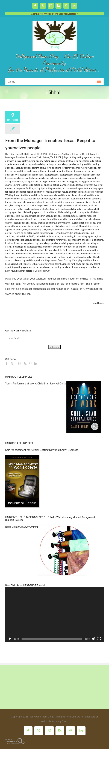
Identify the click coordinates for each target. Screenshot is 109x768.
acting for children (14, 181)
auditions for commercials (44, 195)
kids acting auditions (30, 239)
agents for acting (24, 191)
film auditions (85, 226)
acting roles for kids (23, 188)
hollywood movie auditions (60, 229)
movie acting (77, 250)
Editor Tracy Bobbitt (18, 154)
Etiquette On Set (80, 154)
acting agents (64, 160)
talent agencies (46, 263)
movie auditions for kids (67, 253)
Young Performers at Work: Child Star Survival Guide (35, 383)
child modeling (64, 212)
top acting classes (42, 267)
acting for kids (31, 181)
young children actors (21, 270)
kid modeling (66, 236)
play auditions (85, 260)
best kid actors (80, 205)
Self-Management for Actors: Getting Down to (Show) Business (41, 449)
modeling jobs (41, 250)
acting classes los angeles (85, 178)
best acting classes (39, 205)
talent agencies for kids (66, 263)
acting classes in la (45, 178)
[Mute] (93, 639)
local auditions (12, 243)
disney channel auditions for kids (72, 222)
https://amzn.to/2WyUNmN (21, 526)
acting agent (50, 160)
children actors (70, 215)
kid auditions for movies (47, 236)
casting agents (38, 209)
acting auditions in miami (50, 171)
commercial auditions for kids (52, 219)
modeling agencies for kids (72, 243)
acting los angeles (43, 184)
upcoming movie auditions (65, 267)
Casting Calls (53, 209)
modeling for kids (24, 250)
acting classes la (63, 178)
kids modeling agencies (79, 239)
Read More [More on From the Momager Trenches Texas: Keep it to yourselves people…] (98, 303)
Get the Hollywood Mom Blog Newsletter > (54, 13)
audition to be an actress (81, 191)
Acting (72, 157)
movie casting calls (26, 257)
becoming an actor (19, 205)
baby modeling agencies (62, 202)
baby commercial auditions (35, 202)
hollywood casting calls (34, 229)
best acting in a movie (61, 205)
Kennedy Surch (61, 232)
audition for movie (43, 191)
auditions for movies (80, 198)
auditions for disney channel (72, 195)
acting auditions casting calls (30, 167)
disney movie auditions (38, 226)
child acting (87, 209)
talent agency (86, 263)
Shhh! (34, 263)
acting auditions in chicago (23, 171)
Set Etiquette (24, 263)
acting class (37, 174)
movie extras (43, 257)
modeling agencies (49, 243)
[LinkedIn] (35, 363)
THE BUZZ (55, 157)
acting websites (53, 188)
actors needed (70, 188)
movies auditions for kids (78, 257)
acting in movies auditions (53, 181)
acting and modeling (35, 164)
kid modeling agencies (85, 236)
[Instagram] (19, 363)
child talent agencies (26, 215)
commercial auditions (26, 219)
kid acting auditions (80, 232)
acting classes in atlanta (22, 178)
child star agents (80, 212)
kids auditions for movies (54, 239)
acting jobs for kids (23, 184)
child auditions (49, 212)
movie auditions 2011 (44, 253)
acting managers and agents (67, 184)
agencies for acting (87, 188)
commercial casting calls (80, 219)
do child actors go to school (64, 226)
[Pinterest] (30, 363)
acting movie (88, 184)
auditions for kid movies (39, 198)
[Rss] (25, 363)
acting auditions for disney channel (62, 167)
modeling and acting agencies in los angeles (65, 246)
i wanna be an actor (22, 232)
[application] (54, 614)
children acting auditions (49, 215)
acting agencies (85, 157)
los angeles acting (30, 243)
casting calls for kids (71, 209)
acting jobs (72, 181)
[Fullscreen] (99, 639)
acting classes (51, 174)
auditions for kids (60, 198)
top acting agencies (22, 267)
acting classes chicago (71, 174)
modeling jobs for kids (59, 250)
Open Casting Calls (67, 260)
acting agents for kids (83, 160)
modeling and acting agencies (27, 246)
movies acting (58, 257)
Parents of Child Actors (37, 157)
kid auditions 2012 (25, 236)
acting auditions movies (75, 171)
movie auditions (23, 253)
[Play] (10, 639)
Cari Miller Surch (21, 209)
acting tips (39, 188)
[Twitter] (12, 363)
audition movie (60, 191)
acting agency (36, 160)
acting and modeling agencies (61, 164)
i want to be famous (43, 232)
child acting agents (31, 212)
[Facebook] (6, 363)
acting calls (25, 174)
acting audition (84, 164)
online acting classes (46, 260)
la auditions (97, 239)
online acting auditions (24, 260)
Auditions (66, 154)
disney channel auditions (43, 222)
